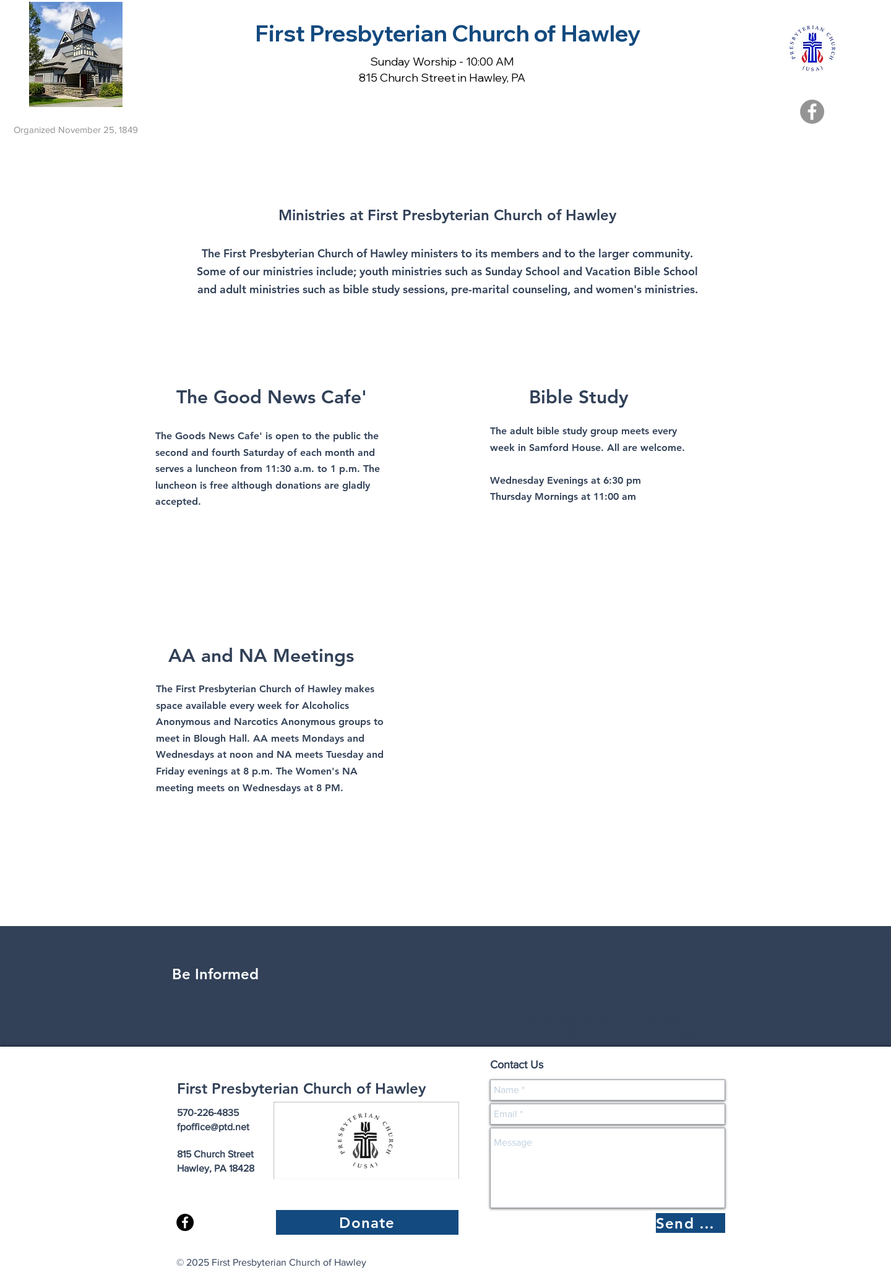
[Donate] (367, 1222)
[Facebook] (812, 112)
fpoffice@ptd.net (213, 1127)
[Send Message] (690, 1223)
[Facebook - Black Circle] (185, 1222)
